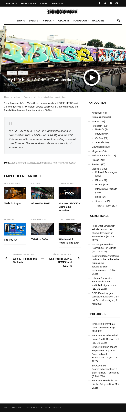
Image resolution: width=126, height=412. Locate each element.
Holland (34, 163)
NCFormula (46, 163)
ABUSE (13, 163)
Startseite (11, 3)
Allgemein (97, 112)
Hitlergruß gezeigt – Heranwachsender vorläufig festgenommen (104, 281)
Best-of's (99, 129)
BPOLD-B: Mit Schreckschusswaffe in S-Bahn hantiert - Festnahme (105, 369)
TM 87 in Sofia (39, 239)
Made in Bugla (12, 203)
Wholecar (70, 163)
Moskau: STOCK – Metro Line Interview (69, 207)
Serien (12, 73)
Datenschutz (59, 3)
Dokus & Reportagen (106, 172)
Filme (98, 180)
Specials (99, 142)
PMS (55, 163)
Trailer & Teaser (103, 205)
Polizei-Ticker (98, 216)
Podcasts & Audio (101, 155)
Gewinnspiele (99, 147)
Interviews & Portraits (106, 189)
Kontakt (44, 3)
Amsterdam (23, 163)
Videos (48, 20)
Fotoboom (81, 20)
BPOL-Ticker (97, 314)
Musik (98, 197)
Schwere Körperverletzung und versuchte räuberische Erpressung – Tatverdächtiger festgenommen (105, 263)
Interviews (100, 133)
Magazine (98, 20)
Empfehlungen (99, 117)
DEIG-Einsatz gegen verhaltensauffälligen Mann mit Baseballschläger (105, 297)
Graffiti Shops (28, 3)
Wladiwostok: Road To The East (69, 241)
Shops (21, 20)
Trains (61, 163)
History (99, 184)
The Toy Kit (10, 239)
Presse (95, 160)
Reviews (96, 164)
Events (34, 20)
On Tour (99, 138)
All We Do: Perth (41, 203)
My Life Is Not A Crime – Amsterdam (49, 97)
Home (7, 97)
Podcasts (63, 20)
